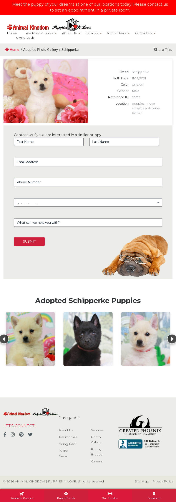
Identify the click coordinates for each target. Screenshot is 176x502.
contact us (157, 4)
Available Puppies (39, 33)
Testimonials (68, 437)
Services (92, 33)
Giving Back (25, 38)
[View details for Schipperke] (30, 339)
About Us (69, 33)
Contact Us (143, 33)
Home (12, 33)
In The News (116, 33)
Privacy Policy (162, 481)
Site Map (141, 481)
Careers (97, 461)
